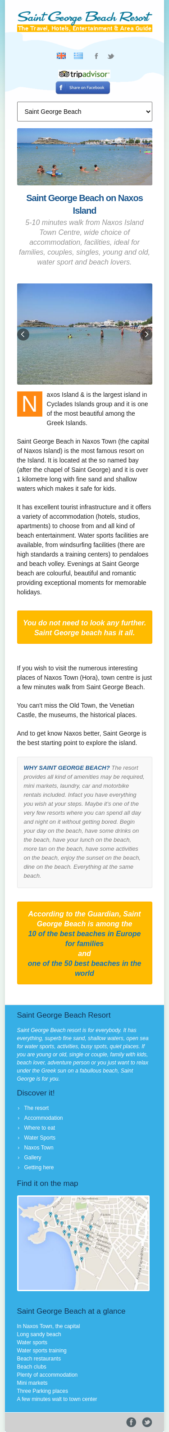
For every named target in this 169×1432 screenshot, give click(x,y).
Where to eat (39, 1128)
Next (145, 335)
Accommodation (43, 1118)
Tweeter (147, 1422)
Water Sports (40, 1138)
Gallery (32, 1157)
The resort (36, 1108)
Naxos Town (39, 1148)
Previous (24, 335)
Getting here (39, 1167)
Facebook (131, 1422)
